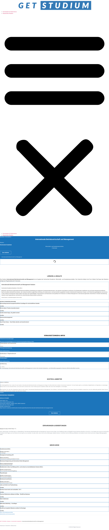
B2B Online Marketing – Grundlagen (8, 503)
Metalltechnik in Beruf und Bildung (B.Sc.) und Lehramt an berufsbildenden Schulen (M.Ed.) (21, 467)
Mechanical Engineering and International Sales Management (14, 461)
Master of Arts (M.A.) (4, 457)
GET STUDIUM (3, 521)
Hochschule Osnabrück (16, 521)
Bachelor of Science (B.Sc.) (5, 469)
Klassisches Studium (8, 13)
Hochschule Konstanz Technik (6, 464)
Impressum (2, 525)
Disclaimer (8, 525)
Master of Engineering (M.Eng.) (6, 463)
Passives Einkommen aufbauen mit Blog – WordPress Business (15, 494)
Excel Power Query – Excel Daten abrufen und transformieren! (14, 322)
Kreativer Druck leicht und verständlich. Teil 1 (10, 489)
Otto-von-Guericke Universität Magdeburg (8, 470)
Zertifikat (2, 306)
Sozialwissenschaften (5, 449)
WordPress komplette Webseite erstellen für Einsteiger (13, 508)
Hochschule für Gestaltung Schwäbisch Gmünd (9, 458)
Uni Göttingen (3, 452)
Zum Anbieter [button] (5, 252)
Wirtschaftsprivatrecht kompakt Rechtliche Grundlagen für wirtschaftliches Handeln (19, 303)
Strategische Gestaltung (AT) (7, 455)
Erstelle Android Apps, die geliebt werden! (10, 312)
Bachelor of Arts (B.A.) (4, 451)
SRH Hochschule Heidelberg (5, 476)
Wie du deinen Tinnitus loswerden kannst (9, 308)
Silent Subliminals (4, 498)
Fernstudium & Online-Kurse (10, 11)
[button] (54, 123)
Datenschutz (13, 525)
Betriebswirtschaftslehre (6, 479)
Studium (8, 521)
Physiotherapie (3, 473)
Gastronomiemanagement (6, 317)
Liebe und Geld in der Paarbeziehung (8, 485)
